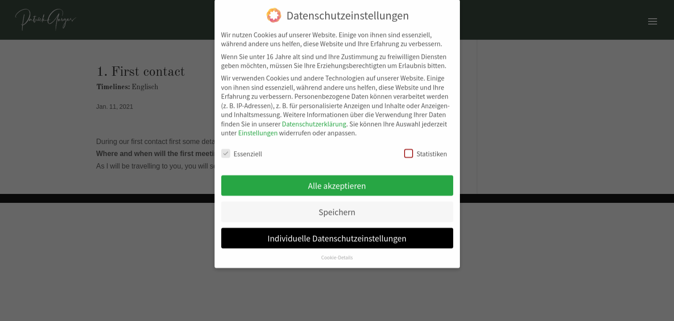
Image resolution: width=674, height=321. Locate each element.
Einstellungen (258, 129)
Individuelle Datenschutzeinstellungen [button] (337, 234)
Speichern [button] (337, 208)
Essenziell (241, 150)
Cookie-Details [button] (337, 254)
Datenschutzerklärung (314, 120)
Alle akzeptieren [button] (337, 182)
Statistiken (425, 150)
